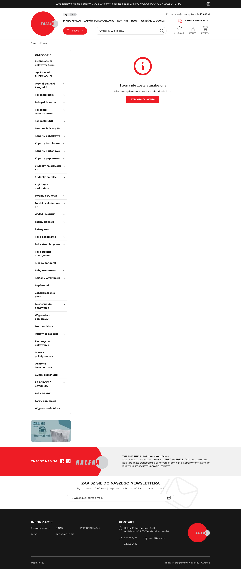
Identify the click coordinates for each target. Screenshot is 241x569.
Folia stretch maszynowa (43, 253)
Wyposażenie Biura (47, 408)
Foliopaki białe (44, 94)
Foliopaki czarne (45, 102)
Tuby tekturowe (45, 270)
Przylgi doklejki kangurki (45, 85)
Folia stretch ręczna (47, 244)
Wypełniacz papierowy (42, 317)
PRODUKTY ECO (72, 20)
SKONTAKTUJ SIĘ (65, 534)
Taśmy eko (42, 229)
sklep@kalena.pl (156, 538)
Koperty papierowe (47, 158)
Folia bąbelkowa (45, 236)
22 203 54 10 (130, 543)
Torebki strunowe (46, 195)
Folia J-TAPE (43, 393)
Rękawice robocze (46, 333)
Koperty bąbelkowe (47, 135)
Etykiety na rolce (46, 177)
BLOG (134, 20)
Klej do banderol (45, 262)
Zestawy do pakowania (42, 343)
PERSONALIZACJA (90, 528)
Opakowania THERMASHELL (44, 74)
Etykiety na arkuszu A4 (48, 167)
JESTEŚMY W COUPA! (153, 20)
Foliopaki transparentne (44, 111)
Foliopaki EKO (44, 121)
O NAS (59, 528)
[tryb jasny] (73, 14)
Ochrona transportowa (43, 365)
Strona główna (39, 43)
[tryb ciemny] (66, 14)
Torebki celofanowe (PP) (47, 205)
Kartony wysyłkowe (47, 277)
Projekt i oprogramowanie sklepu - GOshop (187, 562)
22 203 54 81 (130, 538)
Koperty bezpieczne (47, 143)
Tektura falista (44, 326)
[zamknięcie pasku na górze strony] (208, 4)
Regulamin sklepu (40, 528)
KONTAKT (122, 20)
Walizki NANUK (45, 214)
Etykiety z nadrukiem (42, 186)
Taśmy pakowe (44, 221)
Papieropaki (42, 285)
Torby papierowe (45, 401)
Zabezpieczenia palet (45, 294)
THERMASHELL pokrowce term (45, 63)
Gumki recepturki (46, 374)
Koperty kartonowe (47, 150)
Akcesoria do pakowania (43, 306)
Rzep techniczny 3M (48, 128)
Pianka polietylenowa (44, 354)
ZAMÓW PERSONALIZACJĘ (99, 20)
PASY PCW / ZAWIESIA (43, 384)
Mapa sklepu (37, 562)
